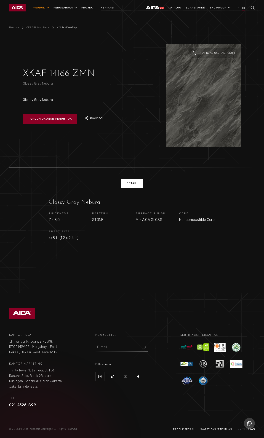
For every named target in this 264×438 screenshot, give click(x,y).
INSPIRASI (107, 7)
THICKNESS (59, 213)
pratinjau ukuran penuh (213, 53)
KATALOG (174, 7)
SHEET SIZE (59, 231)
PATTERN (100, 213)
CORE (184, 213)
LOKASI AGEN (195, 7)
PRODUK (39, 7)
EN (237, 8)
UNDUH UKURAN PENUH (51, 119)
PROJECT (88, 7)
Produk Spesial (184, 429)
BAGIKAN (93, 118)
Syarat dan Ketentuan (216, 429)
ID (243, 8)
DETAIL (132, 183)
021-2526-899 (22, 405)
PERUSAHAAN (63, 7)
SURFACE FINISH (151, 213)
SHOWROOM (218, 7)
